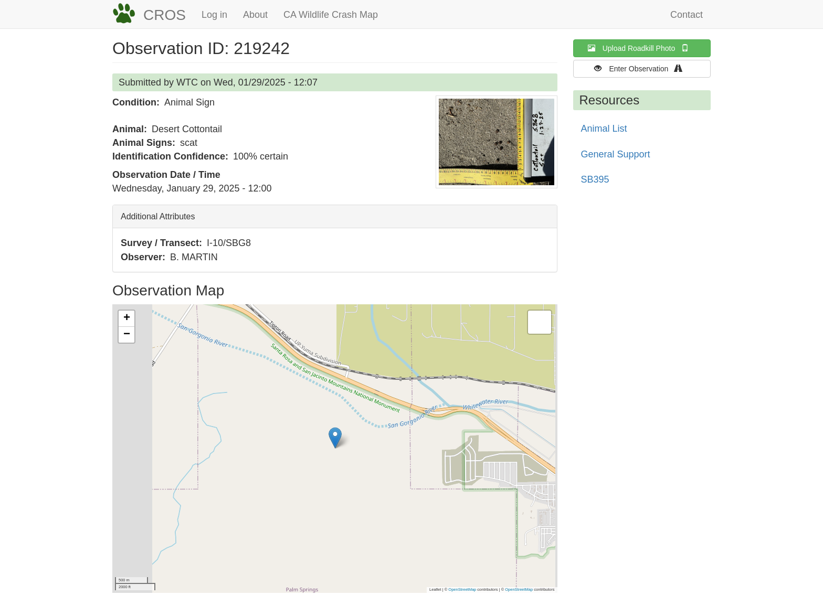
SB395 (595, 179)
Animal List (604, 128)
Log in (214, 14)
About (255, 14)
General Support (615, 154)
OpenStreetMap (462, 589)
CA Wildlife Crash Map (330, 14)
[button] (496, 142)
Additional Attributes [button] (158, 216)
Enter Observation (641, 68)
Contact (686, 14)
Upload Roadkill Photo (642, 48)
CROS (164, 15)
